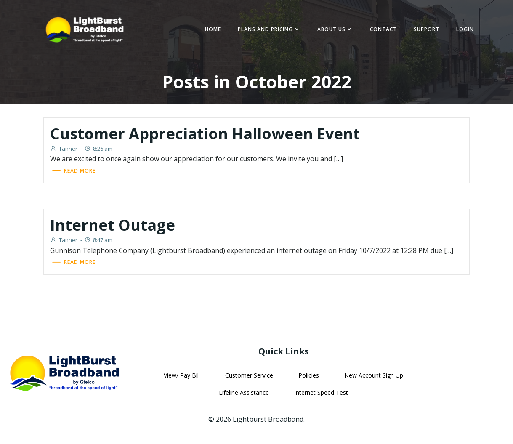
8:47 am (98, 240)
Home (213, 29)
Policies (308, 375)
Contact (383, 29)
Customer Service (249, 375)
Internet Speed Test (321, 392)
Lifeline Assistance (244, 392)
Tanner (63, 148)
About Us (335, 29)
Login (465, 29)
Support (426, 29)
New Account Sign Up (373, 375)
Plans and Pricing (269, 29)
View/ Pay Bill (182, 375)
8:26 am (98, 148)
